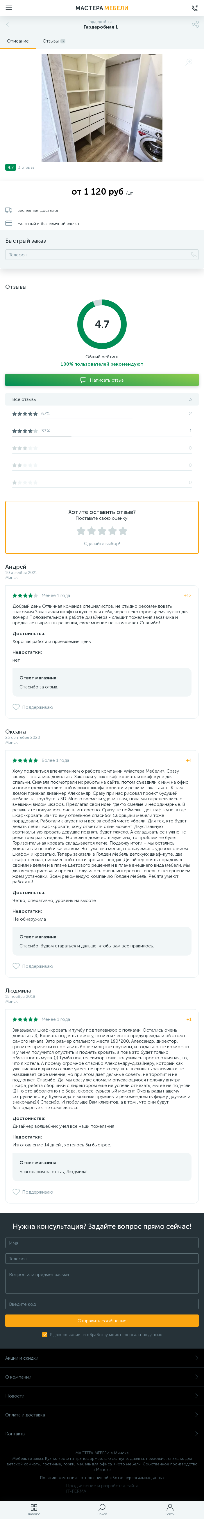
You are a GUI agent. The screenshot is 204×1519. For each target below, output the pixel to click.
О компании (102, 1377)
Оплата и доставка (102, 1415)
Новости (102, 1396)
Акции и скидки (102, 1358)
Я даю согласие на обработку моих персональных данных (106, 1334)
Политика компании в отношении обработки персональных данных (102, 1478)
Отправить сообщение (102, 1321)
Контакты (102, 1434)
